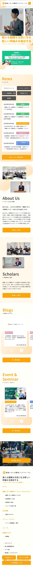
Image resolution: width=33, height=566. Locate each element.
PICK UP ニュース (9, 88)
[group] (16, 58)
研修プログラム (9, 514)
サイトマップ (8, 543)
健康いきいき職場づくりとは (12, 495)
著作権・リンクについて (11, 552)
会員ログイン (9, 557)
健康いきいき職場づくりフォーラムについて (16, 491)
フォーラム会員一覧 (10, 506)
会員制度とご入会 (16, 563)
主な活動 (5, 511)
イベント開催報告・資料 (9, 93)
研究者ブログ (24, 93)
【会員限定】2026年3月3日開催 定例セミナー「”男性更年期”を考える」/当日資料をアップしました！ (16, 149)
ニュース (5, 528)
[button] (21, 350)
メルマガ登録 (24, 557)
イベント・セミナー (24, 88)
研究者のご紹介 (9, 502)
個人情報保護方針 (9, 546)
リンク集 (7, 549)
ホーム (5, 486)
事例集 (9, 98)
